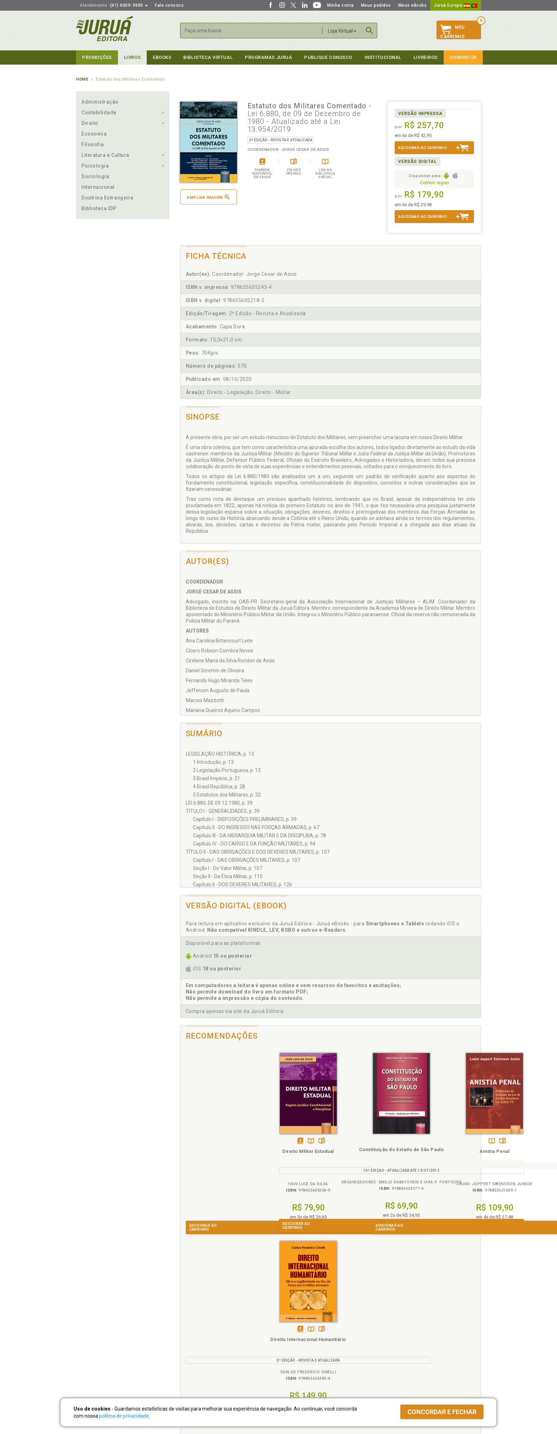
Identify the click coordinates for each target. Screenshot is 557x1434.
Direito (89, 123)
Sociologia (95, 176)
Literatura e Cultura (105, 155)
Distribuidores (395, 1338)
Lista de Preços (396, 1330)
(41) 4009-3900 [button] (114, 5)
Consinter (463, 57)
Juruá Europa (455, 5)
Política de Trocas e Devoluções (211, 1330)
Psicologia (95, 166)
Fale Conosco (90, 1360)
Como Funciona (193, 1367)
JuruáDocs (293, 1360)
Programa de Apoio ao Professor (312, 1338)
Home (82, 79)
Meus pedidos (376, 5)
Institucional (382, 57)
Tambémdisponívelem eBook (209, 1141)
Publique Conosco (328, 57)
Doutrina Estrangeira (107, 198)
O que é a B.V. (192, 1359)
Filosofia (92, 144)
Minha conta (340, 5)
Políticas (190, 1316)
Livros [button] (132, 57)
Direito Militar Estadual (218, 1151)
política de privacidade (124, 1416)
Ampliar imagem (208, 197)
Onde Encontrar (92, 1353)
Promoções (97, 57)
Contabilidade (99, 112)
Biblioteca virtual (208, 57)
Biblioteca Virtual (202, 1352)
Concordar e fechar (441, 1412)
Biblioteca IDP (99, 208)
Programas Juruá (268, 57)
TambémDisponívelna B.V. (220, 1141)
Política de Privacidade (201, 1323)
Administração (100, 102)
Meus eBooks (412, 5)
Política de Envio (194, 1338)
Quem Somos (90, 1323)
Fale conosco (169, 5)
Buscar (369, 30)
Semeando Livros (296, 1330)
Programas (293, 1316)
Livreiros (425, 57)
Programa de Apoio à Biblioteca (311, 1345)
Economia (94, 134)
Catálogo (389, 1323)
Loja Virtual (342, 31)
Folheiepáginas (231, 1141)
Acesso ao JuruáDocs (302, 1367)
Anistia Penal (368, 1151)
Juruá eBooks (91, 1345)
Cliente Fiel (290, 1323)
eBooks (162, 57)
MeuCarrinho (452, 32)
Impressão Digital (94, 1330)
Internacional (98, 187)
